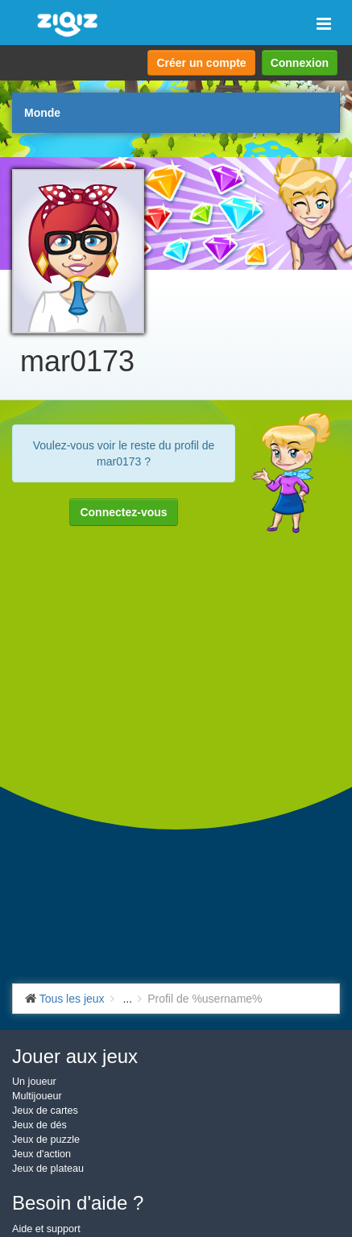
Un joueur (34, 1081)
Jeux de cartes (45, 1110)
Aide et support (46, 1229)
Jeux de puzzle (46, 1139)
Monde (42, 112)
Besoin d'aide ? (77, 1203)
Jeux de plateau (48, 1168)
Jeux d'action (41, 1154)
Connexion (300, 62)
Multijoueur (37, 1096)
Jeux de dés (39, 1125)
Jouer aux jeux (75, 1056)
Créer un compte (201, 62)
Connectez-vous (123, 512)
